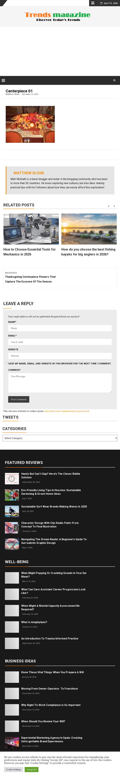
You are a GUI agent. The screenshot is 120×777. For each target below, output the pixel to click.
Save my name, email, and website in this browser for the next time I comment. (59, 363)
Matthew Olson (12, 94)
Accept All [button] (31, 769)
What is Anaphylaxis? (34, 622)
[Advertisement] (60, 51)
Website (13, 349)
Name (12, 321)
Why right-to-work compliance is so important (50, 705)
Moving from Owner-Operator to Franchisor (49, 688)
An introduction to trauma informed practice (49, 638)
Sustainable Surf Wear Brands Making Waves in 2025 (54, 506)
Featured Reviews (24, 462)
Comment (14, 369)
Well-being (16, 562)
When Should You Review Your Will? (43, 721)
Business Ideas (20, 661)
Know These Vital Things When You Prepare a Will (52, 672)
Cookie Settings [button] (13, 769)
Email (12, 335)
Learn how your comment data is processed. (67, 410)
